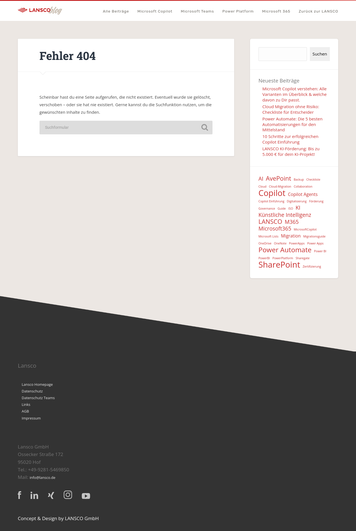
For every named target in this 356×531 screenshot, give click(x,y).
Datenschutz (32, 391)
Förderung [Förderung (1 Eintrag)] (316, 201)
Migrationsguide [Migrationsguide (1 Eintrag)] (314, 236)
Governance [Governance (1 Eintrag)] (266, 208)
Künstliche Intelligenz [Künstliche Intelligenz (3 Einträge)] (284, 215)
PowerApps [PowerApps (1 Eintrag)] (297, 243)
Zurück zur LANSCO (318, 11)
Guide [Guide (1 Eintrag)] (282, 208)
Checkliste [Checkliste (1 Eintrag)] (313, 179)
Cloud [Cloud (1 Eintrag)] (262, 186)
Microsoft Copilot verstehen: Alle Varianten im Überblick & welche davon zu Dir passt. (294, 94)
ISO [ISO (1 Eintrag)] (290, 208)
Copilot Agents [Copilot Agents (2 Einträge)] (303, 194)
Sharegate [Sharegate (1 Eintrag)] (303, 258)
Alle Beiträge (116, 11)
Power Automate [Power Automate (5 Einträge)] (285, 250)
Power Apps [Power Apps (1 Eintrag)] (315, 243)
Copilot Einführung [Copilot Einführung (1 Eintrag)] (271, 201)
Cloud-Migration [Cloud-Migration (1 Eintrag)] (280, 186)
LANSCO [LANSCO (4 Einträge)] (270, 221)
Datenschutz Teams (38, 397)
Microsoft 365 (276, 11)
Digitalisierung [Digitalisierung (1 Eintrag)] (296, 201)
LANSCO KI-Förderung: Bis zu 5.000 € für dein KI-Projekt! (291, 151)
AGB (25, 411)
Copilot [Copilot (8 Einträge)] (271, 193)
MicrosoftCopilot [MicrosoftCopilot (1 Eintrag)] (305, 229)
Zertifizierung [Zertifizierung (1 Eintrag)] (312, 266)
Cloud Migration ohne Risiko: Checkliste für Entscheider (290, 109)
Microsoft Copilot (154, 11)
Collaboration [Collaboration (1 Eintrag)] (303, 186)
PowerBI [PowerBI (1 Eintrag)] (264, 258)
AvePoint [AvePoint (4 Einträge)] (278, 178)
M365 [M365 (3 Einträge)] (292, 222)
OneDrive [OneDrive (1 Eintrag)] (264, 243)
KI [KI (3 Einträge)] (298, 208)
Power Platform (238, 11)
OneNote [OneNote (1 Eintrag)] (280, 243)
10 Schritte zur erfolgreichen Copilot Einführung (290, 139)
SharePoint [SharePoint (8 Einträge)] (279, 264)
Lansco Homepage (37, 384)
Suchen (320, 54)
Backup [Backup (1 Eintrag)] (299, 179)
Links (26, 404)
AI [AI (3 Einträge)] (260, 179)
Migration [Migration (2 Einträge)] (291, 236)
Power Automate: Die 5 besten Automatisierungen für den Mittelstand (292, 124)
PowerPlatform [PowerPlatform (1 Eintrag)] (282, 258)
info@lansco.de (42, 477)
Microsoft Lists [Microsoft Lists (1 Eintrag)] (268, 236)
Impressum (31, 418)
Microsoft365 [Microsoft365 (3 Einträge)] (274, 229)
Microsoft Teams (197, 11)
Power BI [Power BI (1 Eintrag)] (320, 251)
